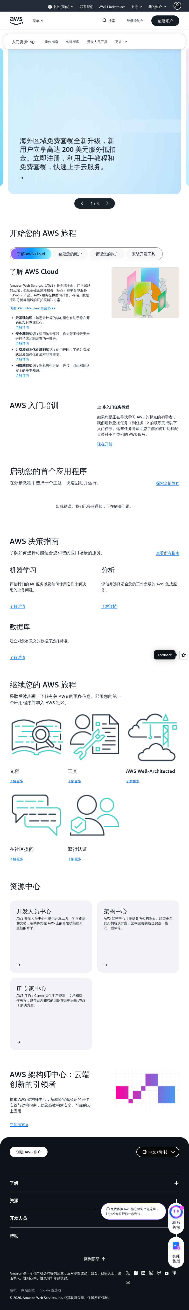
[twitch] (159, 1273)
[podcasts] (174, 1273)
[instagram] (151, 1273)
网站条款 (28, 1290)
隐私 (13, 1290)
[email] (128, 1283)
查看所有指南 (167, 553)
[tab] (31, 254)
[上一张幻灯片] (79, 203)
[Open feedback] (183, 655)
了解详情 (22, 327)
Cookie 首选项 (50, 1290)
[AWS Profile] (177, 6)
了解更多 (16, 781)
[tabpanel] (94, 324)
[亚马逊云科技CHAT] (176, 1212)
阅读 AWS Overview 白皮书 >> (33, 308)
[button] (165, 20)
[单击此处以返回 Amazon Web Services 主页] (16, 23)
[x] (128, 1273)
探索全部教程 (167, 483)
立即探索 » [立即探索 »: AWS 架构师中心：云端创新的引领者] (19, 1124)
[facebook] (136, 1273)
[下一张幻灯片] (109, 203)
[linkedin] (143, 1273)
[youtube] (166, 1273)
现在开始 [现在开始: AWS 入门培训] (104, 444)
